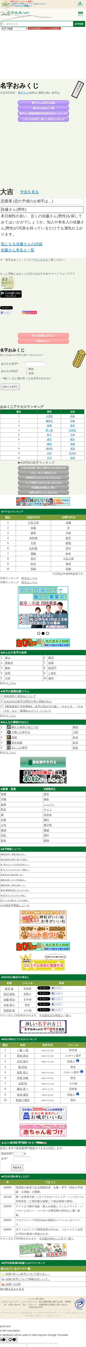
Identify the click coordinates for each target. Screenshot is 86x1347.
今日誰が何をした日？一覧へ (56, 1238)
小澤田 (49, 416)
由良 (75, 747)
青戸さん (23, 92)
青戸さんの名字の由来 (43, 102)
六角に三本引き (20, 732)
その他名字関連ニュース (15, 905)
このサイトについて (10, 1302)
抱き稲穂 (16, 742)
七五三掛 (33, 522)
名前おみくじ (43, 341)
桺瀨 (49, 425)
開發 (68, 543)
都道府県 (6, 1153)
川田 (75, 732)
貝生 (3, 835)
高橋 (68, 568)
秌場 (51, 662)
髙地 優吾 (22, 1094)
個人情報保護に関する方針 (51, 1302)
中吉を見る (29, 192)
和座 (72, 416)
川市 (72, 434)
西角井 (9, 662)
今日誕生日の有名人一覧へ (43, 487)
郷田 (75, 727)
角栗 (3, 794)
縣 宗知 (22, 1067)
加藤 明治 (9, 999)
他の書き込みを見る (12, 1289)
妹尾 (3, 804)
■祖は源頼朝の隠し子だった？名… (15, 890)
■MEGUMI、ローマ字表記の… (13, 880)
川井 (7, 678)
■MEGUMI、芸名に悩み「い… (13, 885)
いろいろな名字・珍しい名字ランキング (43, 119)
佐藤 (68, 522)
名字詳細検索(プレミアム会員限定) (44, 28)
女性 (31, 373)
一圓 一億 (22, 1050)
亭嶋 (72, 444)
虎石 (49, 439)
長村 (72, 425)
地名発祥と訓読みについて (20, 696)
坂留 (72, 448)
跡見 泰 (9, 988)
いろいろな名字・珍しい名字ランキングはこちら (43, 468)
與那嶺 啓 (9, 1010)
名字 (4, 1158)
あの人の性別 (9, 371)
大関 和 (22, 1083)
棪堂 (46, 794)
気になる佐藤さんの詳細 (21, 244)
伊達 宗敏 (22, 1078)
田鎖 (33, 568)
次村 (49, 453)
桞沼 (51, 657)
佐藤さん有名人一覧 (17, 250)
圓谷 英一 (22, 1088)
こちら (42, 259)
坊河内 (72, 453)
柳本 (7, 668)
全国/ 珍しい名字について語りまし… (25, 1273)
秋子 (49, 434)
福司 (51, 678)
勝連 (46, 830)
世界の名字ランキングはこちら (43, 492)
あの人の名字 (9, 363)
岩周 (7, 673)
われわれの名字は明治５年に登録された (28, 701)
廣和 (49, 444)
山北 (3, 825)
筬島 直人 (22, 1072)
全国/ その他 (10, 1284)
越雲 (33, 532)
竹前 (68, 532)
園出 (46, 819)
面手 (68, 538)
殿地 (46, 840)
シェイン (49, 804)
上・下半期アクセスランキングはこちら (43, 483)
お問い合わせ (14, 1304)
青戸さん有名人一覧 (43, 108)
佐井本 (48, 814)
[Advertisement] (43, 54)
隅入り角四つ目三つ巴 (24, 727)
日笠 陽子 (22, 1061)
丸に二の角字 (19, 747)
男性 (31, 369)
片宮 (49, 457)
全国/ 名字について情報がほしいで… (25, 1279)
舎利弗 (33, 538)
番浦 (3, 830)
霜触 (33, 553)
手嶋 (3, 799)
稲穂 (14, 737)
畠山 (7, 657)
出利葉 (33, 548)
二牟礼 (52, 673)
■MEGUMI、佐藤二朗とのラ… (13, 854)
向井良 (72, 430)
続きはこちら (29, 578)
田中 (68, 548)
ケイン (48, 809)
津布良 (49, 448)
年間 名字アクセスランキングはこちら (43, 477)
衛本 (3, 840)
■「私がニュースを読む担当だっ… (15, 864)
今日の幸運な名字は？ (43, 335)
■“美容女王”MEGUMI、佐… (12, 875)
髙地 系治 (22, 1055)
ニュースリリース (29, 1302)
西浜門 (52, 668)
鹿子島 (48, 825)
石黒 (3, 819)
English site (36, 1307)
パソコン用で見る (36, 1299)
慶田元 (49, 421)
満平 (46, 835)
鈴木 (68, 553)
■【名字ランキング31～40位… (13, 895)
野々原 (49, 430)
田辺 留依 (9, 994)
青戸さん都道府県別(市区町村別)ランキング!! (43, 113)
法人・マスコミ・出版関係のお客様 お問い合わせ (44, 1304)
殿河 (72, 439)
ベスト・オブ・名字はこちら (43, 473)
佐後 (72, 457)
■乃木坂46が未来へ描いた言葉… (14, 859)
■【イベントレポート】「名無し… (15, 870)
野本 (3, 809)
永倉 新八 (9, 1005)
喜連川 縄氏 (23, 1100)
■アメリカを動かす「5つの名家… (15, 900)
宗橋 (72, 421)
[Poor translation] (12, 1340)
